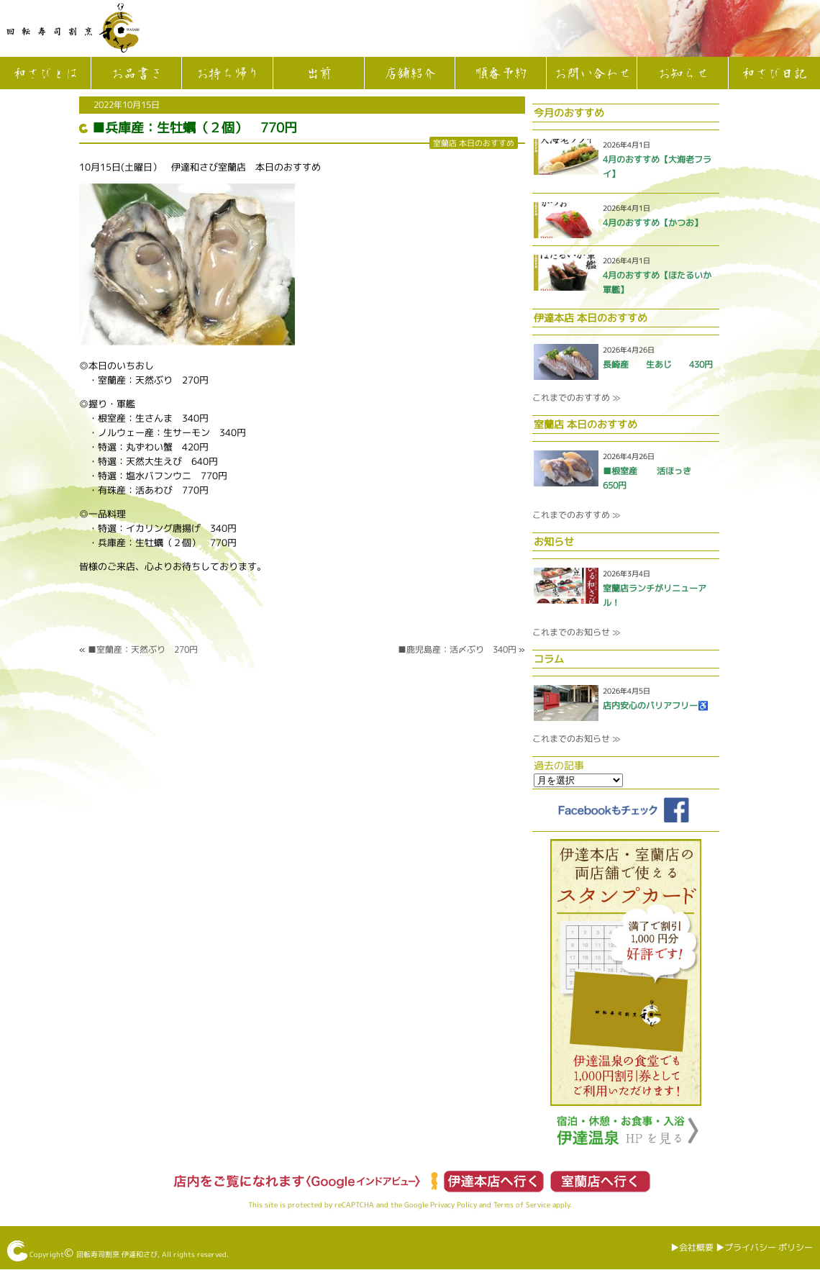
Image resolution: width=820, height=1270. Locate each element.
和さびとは (45, 74)
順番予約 (501, 74)
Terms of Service (521, 1204)
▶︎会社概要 (692, 1247)
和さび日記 (774, 74)
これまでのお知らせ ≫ (576, 632)
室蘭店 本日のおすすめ (473, 142)
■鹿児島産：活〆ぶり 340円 (457, 649)
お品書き (136, 74)
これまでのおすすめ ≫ (576, 397)
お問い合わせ (592, 74)
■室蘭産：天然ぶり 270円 (143, 649)
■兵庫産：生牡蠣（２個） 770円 (194, 128)
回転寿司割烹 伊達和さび (117, 1254)
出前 (319, 74)
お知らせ (683, 74)
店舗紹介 (409, 74)
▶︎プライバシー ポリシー (764, 1247)
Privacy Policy (453, 1204)
